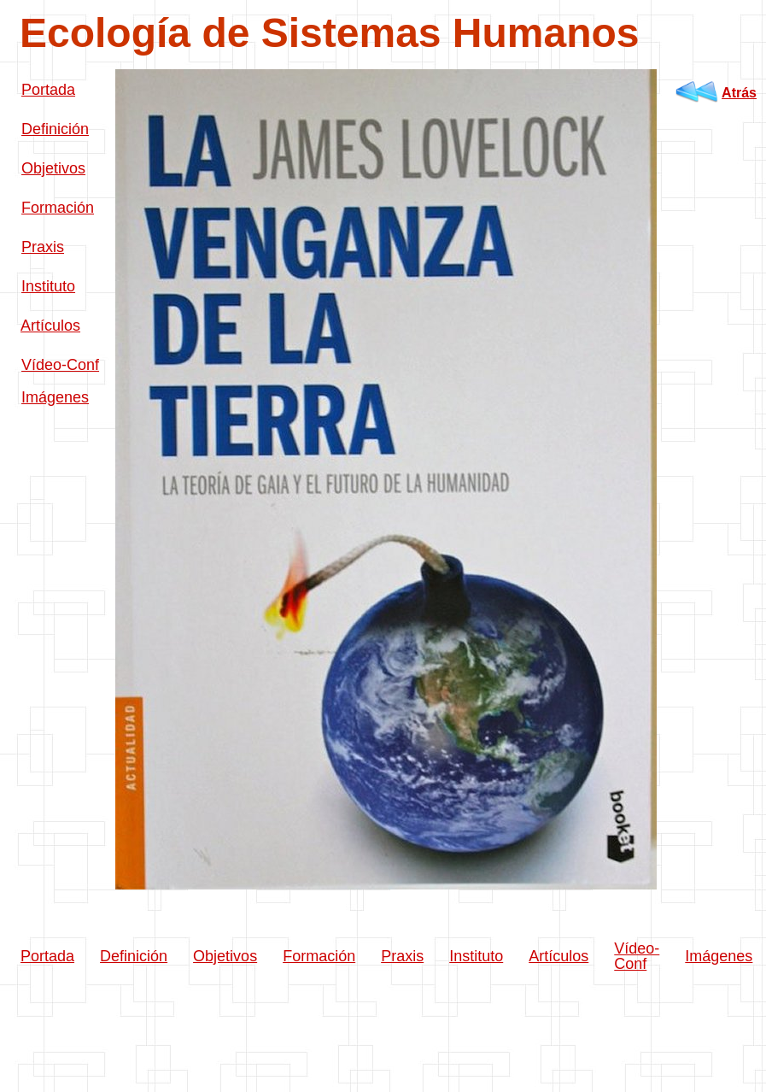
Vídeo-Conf (60, 364)
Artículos (50, 325)
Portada (48, 89)
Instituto (48, 286)
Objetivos (53, 168)
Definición (55, 129)
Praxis (42, 246)
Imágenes (55, 397)
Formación (57, 207)
